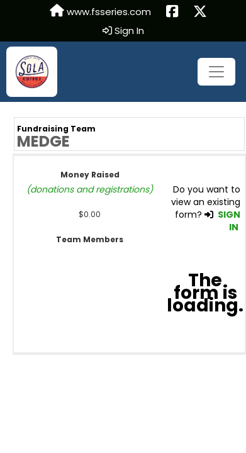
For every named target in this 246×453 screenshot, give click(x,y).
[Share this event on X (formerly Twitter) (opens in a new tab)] (200, 12)
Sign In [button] (123, 31)
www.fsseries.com (100, 11)
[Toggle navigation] (216, 72)
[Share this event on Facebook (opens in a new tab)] (172, 12)
